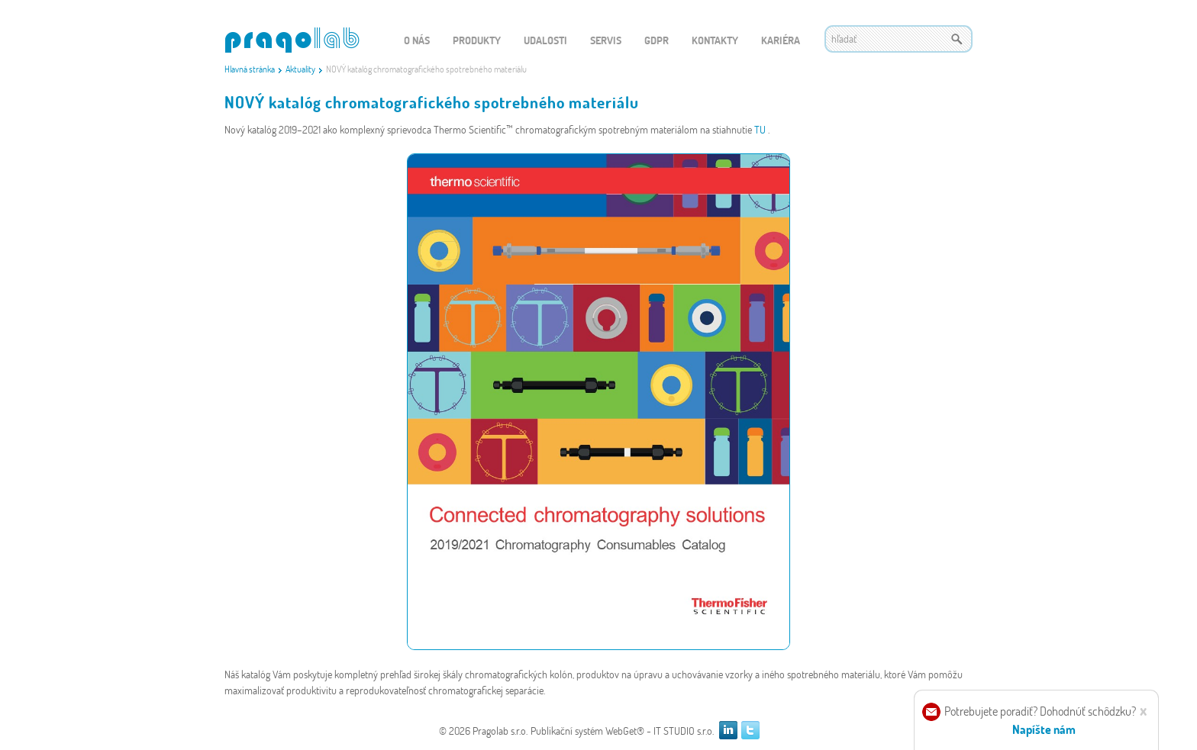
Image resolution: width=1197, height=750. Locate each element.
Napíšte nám (1044, 729)
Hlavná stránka (249, 69)
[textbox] (898, 39)
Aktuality (300, 69)
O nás (417, 40)
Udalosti (545, 40)
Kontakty (715, 40)
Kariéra (780, 40)
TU (761, 129)
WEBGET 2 (292, 40)
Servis (605, 40)
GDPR (656, 40)
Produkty (477, 40)
